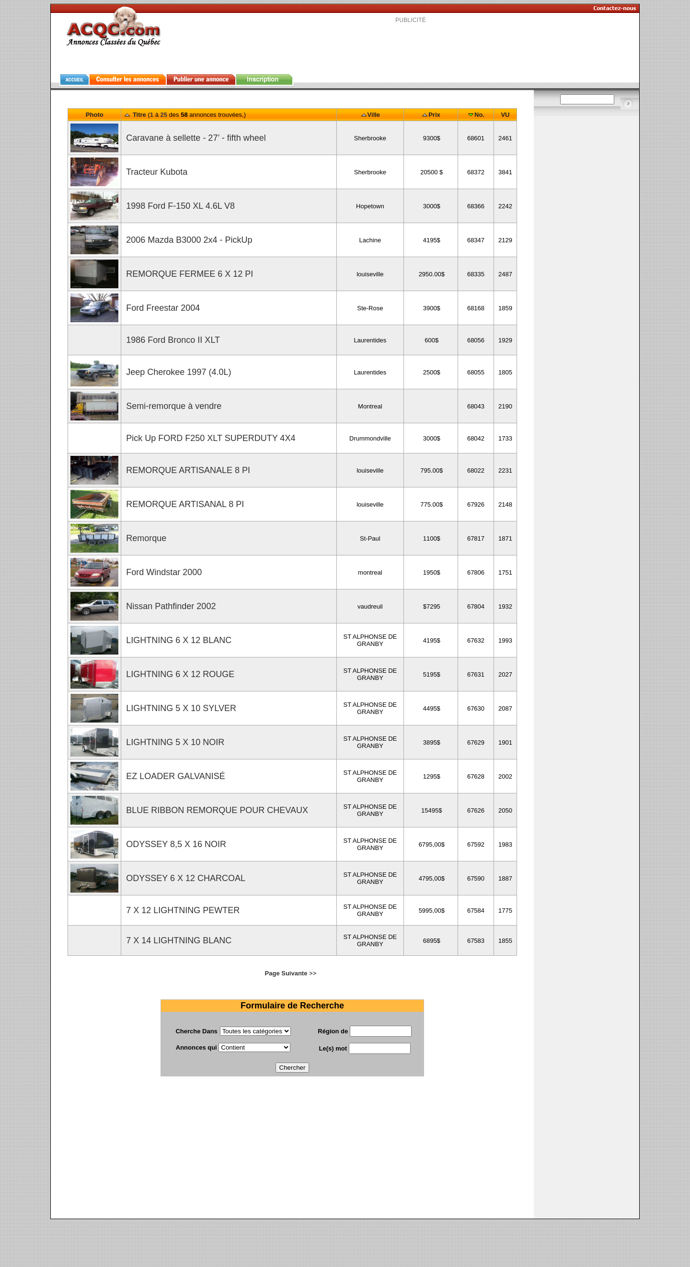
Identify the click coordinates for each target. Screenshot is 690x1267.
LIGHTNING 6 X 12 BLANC (177, 640)
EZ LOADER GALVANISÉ (174, 776)
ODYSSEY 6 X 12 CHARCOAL (184, 878)
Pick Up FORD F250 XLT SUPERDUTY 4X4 (209, 438)
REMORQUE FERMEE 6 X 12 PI (188, 274)
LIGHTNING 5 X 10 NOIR (174, 742)
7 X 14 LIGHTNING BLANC (177, 940)
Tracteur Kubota (155, 172)
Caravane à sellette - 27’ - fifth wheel (194, 138)
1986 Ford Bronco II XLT (172, 340)
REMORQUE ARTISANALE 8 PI (187, 470)
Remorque (145, 538)
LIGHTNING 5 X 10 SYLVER (180, 708)
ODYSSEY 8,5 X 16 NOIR (175, 844)
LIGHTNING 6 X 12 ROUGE (179, 674)
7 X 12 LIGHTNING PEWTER (182, 910)
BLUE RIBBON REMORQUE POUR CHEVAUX (216, 810)
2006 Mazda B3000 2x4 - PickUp (188, 240)
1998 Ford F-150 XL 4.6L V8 (179, 206)
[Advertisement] (410, 45)
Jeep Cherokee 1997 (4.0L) (177, 372)
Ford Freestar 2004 (162, 308)
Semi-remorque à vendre (172, 406)
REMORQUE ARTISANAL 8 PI (184, 504)
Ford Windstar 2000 (163, 572)
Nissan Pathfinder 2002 (170, 606)
